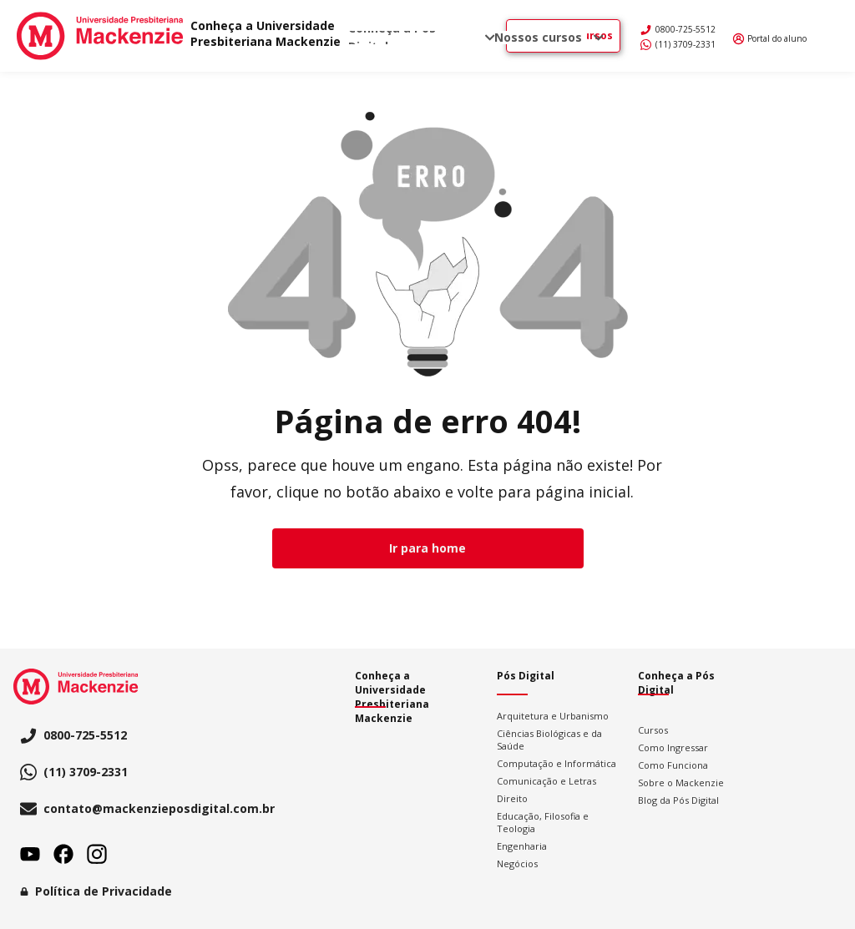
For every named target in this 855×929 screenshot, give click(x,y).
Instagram (97, 854)
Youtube (30, 854)
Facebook (63, 854)
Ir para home (427, 548)
